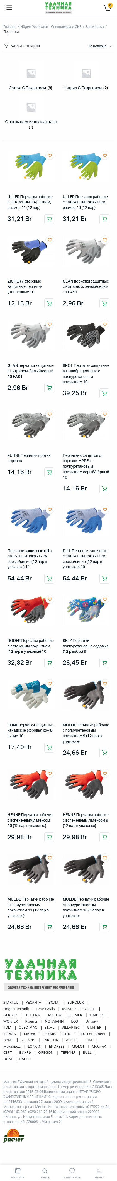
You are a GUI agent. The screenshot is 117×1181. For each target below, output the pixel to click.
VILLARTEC (71, 1027)
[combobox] (100, 46)
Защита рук (95, 26)
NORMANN (55, 1021)
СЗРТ (8, 1052)
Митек (30, 1033)
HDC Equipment (93, 1033)
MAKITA (55, 1014)
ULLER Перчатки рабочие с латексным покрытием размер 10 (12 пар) (85, 202)
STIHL (50, 1027)
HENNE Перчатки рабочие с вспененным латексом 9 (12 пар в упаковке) (86, 820)
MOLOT (79, 1046)
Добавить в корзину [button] (49, 219)
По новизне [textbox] (97, 46)
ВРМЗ (8, 1039)
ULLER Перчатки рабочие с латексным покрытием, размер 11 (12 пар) (30, 202)
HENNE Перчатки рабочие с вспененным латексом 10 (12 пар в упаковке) (30, 820)
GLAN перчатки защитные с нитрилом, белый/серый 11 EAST (86, 287)
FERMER (76, 1014)
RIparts (31, 1021)
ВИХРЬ (25, 1052)
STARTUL (11, 1002)
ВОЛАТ (54, 1002)
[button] (50, 155)
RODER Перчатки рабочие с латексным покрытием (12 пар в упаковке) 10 (31, 646)
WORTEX (11, 1021)
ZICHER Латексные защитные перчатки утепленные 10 (25, 287)
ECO (75, 1021)
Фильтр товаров (21, 46)
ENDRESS (57, 1046)
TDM (7, 1027)
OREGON (46, 1052)
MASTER (69, 1008)
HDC (68, 1033)
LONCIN (35, 1046)
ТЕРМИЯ (68, 1052)
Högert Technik (16, 1008)
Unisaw (92, 1021)
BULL (87, 1052)
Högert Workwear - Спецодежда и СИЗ (50, 26)
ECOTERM (33, 1014)
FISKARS (49, 1033)
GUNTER (94, 1027)
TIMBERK (97, 1014)
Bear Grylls (46, 1008)
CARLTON (50, 1039)
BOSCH (89, 1008)
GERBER (10, 1014)
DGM (8, 1058)
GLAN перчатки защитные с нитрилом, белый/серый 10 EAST (31, 371)
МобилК (99, 1046)
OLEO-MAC (28, 1027)
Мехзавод (12, 1046)
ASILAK (72, 1039)
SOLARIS (28, 1039)
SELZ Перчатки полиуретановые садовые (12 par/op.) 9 (86, 646)
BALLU (24, 1058)
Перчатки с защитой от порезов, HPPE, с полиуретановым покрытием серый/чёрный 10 (86, 466)
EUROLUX (76, 1002)
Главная (9, 26)
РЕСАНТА (34, 1002)
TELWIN (10, 1033)
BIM (89, 1039)
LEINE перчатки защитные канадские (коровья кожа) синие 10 (31, 730)
